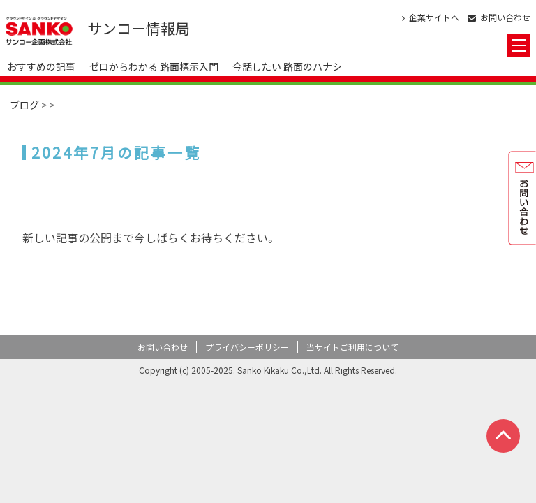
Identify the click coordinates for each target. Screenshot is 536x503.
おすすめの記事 (41, 66)
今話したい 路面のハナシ (287, 66)
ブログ (24, 105)
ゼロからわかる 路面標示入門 (153, 66)
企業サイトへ (430, 17)
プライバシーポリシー (247, 347)
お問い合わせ (499, 17)
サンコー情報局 (138, 28)
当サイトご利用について (352, 347)
